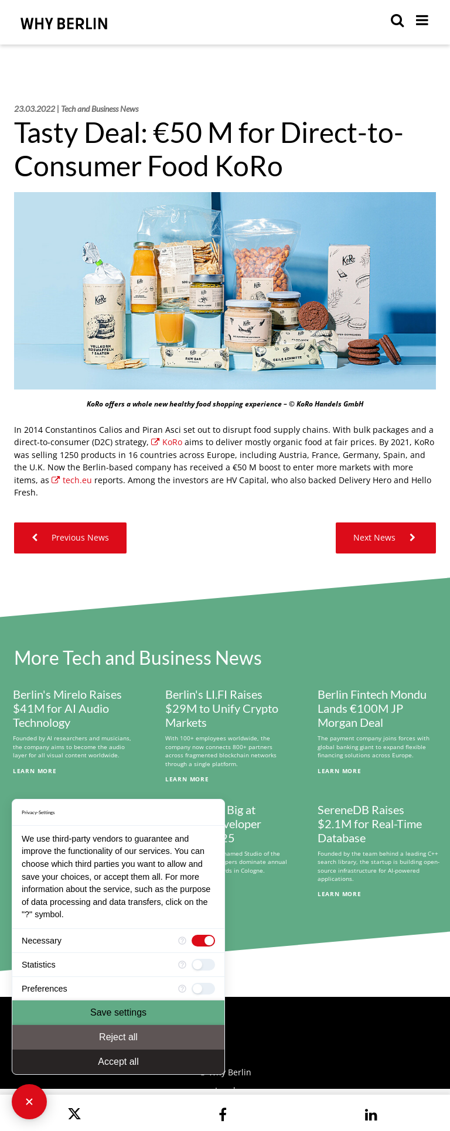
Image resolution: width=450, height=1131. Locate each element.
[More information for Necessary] (182, 941)
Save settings (118, 1012)
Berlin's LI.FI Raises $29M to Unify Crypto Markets (221, 708)
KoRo (166, 441)
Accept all (118, 1062)
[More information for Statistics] (182, 965)
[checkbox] (203, 941)
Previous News (70, 537)
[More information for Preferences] (182, 989)
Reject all (118, 1037)
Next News (385, 537)
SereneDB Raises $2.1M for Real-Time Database (370, 823)
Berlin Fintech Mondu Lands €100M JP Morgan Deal (372, 708)
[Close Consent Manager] (29, 1101)
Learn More (35, 771)
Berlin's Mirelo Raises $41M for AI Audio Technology (67, 708)
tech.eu (72, 480)
